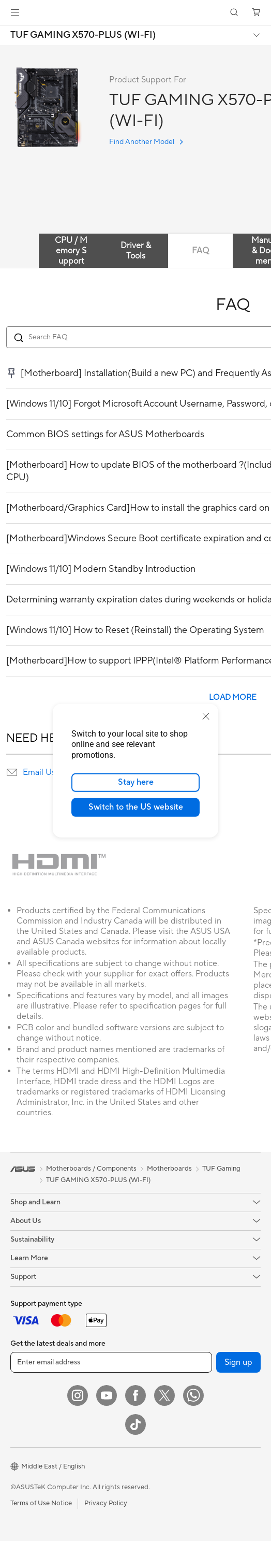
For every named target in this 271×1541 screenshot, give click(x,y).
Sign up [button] (238, 1362)
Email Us (39, 772)
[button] (15, 12)
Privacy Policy (105, 1503)
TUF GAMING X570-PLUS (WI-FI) (83, 35)
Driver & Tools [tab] (136, 250)
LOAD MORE (233, 697)
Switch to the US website (135, 807)
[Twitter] (164, 1395)
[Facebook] (135, 1395)
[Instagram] (77, 1395)
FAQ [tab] (200, 251)
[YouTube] (106, 1395)
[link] (135, 13)
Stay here (136, 782)
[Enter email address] (111, 1362)
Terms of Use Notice (41, 1503)
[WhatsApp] (193, 1395)
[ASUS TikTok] (135, 1424)
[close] (206, 716)
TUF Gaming (221, 1168)
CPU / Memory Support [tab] (71, 250)
